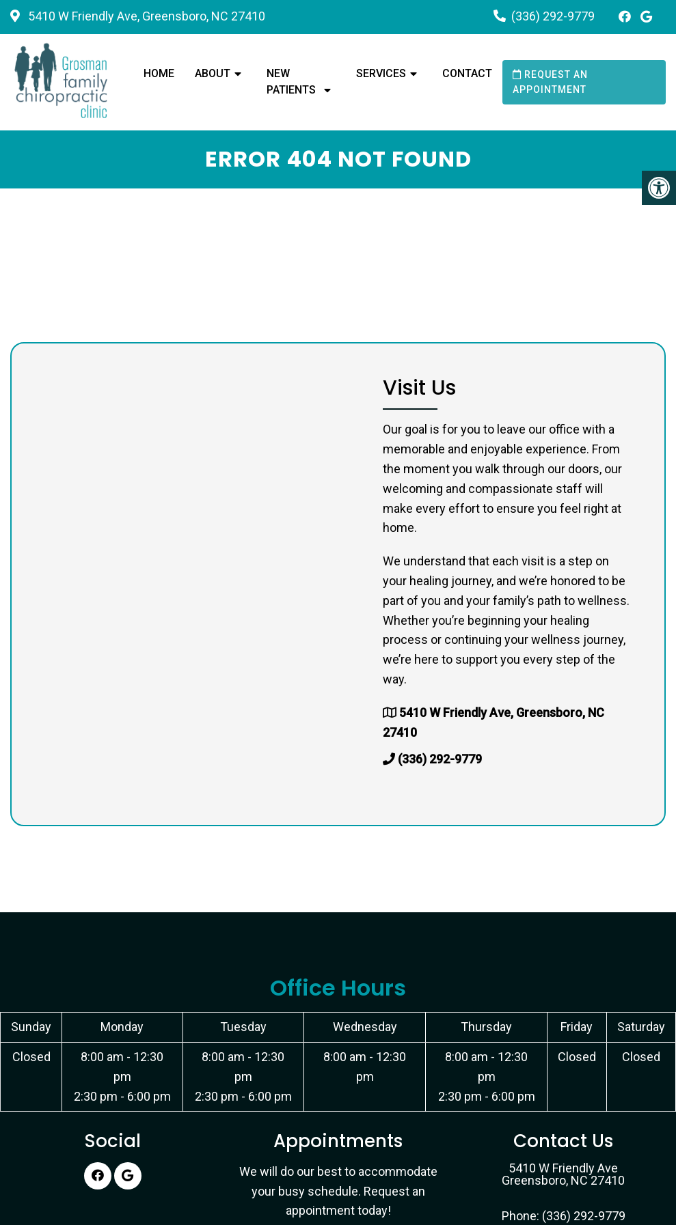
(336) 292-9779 (553, 16)
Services (381, 73)
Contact (467, 73)
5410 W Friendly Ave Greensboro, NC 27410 (563, 1174)
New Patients (291, 81)
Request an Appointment (550, 82)
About (212, 73)
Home (159, 73)
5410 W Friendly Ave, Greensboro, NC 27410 (145, 16)
